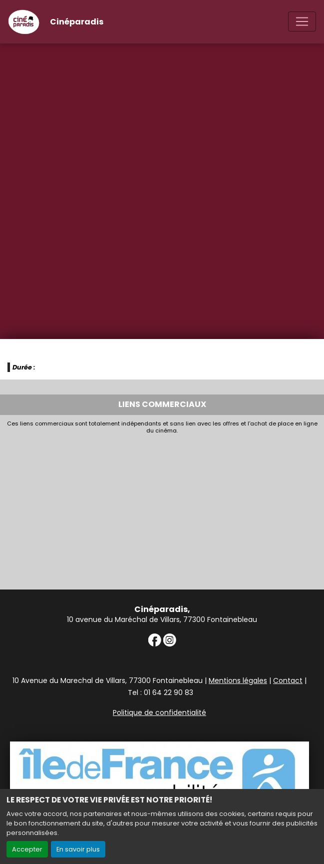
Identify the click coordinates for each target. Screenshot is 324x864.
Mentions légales (238, 681)
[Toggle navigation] (302, 22)
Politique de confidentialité (159, 713)
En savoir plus (78, 849)
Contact (288, 681)
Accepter (27, 849)
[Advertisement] (162, 510)
